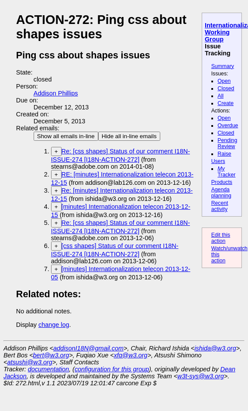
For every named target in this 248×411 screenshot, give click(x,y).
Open (224, 81)
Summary (222, 66)
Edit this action (221, 238)
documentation (48, 369)
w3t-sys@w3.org (200, 376)
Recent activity (219, 206)
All (220, 96)
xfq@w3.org (131, 355)
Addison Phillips (56, 93)
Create (225, 103)
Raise (224, 154)
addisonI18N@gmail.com (88, 348)
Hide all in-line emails (129, 136)
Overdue (227, 125)
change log (53, 324)
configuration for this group (112, 369)
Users (218, 161)
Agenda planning (221, 193)
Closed (225, 88)
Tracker (226, 172)
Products (221, 182)
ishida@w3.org (215, 348)
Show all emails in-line (66, 136)
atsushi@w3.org (29, 362)
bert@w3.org (51, 355)
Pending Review (227, 143)
